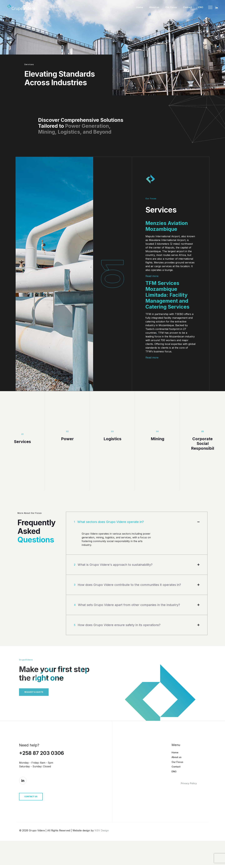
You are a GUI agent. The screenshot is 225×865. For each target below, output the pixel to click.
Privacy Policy (189, 805)
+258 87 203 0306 (41, 775)
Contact (176, 788)
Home (175, 774)
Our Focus (177, 783)
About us (176, 778)
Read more (151, 276)
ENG (174, 793)
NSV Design (102, 854)
